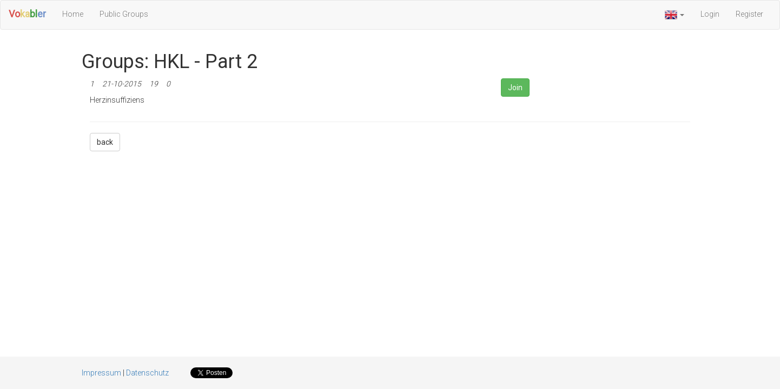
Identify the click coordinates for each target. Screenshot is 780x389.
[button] (674, 15)
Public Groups (124, 14)
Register (749, 14)
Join (515, 87)
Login (709, 14)
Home (72, 14)
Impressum (101, 372)
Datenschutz (147, 372)
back (105, 142)
